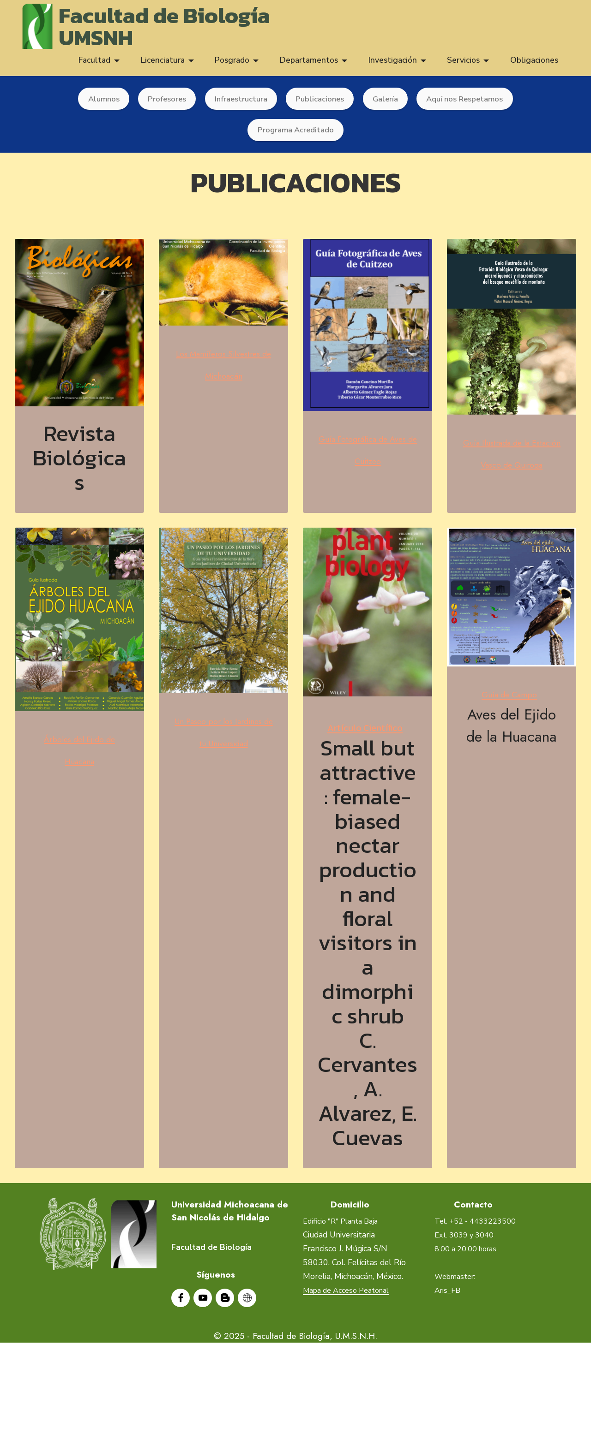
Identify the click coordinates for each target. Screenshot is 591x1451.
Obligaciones (534, 65)
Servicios (463, 65)
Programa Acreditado (295, 136)
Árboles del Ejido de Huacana (79, 798)
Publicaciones (319, 104)
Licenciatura (163, 65)
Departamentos (309, 65)
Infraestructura (238, 104)
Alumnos (95, 104)
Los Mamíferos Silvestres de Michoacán (223, 389)
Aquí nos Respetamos (471, 104)
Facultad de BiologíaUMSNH (167, 28)
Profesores (160, 104)
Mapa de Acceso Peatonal (351, 1377)
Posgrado (232, 65)
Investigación (392, 65)
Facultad (94, 65)
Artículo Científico (367, 774)
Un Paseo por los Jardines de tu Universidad (223, 780)
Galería (387, 104)
